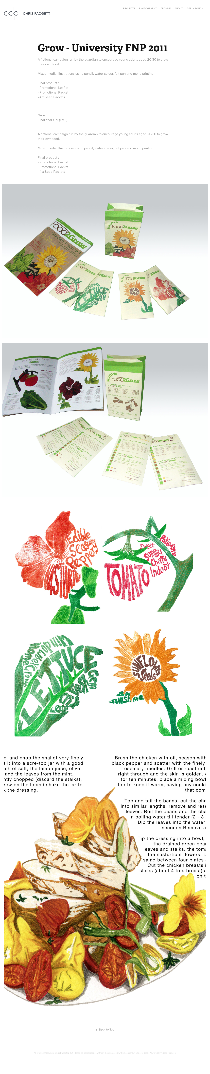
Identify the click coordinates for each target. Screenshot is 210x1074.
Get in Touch (195, 8)
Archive (166, 8)
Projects (129, 8)
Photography (148, 8)
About (179, 8)
